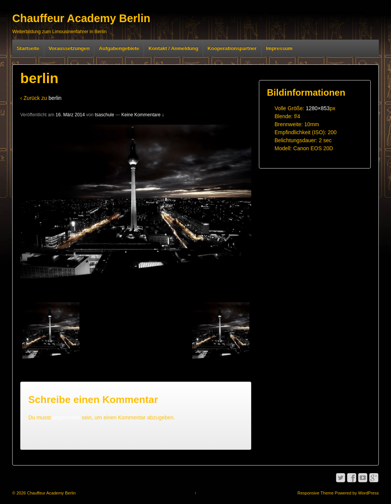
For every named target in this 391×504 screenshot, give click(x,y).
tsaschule (104, 114)
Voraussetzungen (68, 48)
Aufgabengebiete (119, 48)
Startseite (28, 48)
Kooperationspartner (232, 48)
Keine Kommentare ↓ (142, 114)
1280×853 (318, 108)
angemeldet (66, 417)
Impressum (279, 48)
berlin (54, 98)
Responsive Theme (315, 493)
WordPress (368, 493)
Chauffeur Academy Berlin (81, 18)
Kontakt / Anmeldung (173, 48)
